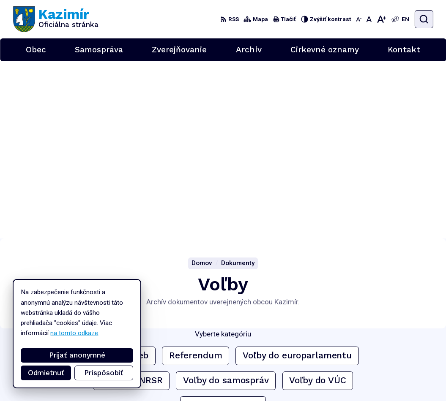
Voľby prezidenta (223, 228)
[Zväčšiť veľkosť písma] (381, 19)
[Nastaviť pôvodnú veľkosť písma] (369, 19)
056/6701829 (393, 360)
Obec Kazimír (79, 319)
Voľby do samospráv (226, 203)
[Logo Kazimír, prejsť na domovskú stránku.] (56, 19)
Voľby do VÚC (317, 203)
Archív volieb (121, 178)
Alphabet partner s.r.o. (118, 311)
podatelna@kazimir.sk (403, 369)
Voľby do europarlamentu (297, 178)
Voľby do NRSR (131, 203)
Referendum (195, 178)
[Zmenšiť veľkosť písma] (358, 19)
